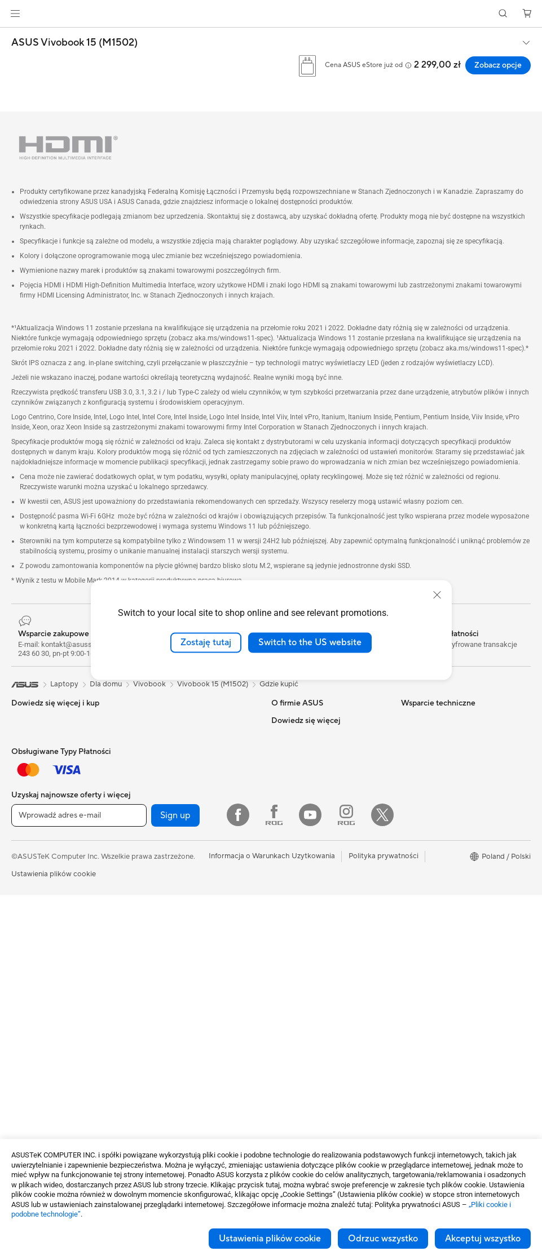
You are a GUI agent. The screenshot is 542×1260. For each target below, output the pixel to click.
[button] (15, 13)
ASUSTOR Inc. (295, 804)
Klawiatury (156, 941)
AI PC (410, 771)
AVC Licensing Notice (437, 889)
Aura (409, 940)
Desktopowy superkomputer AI (191, 906)
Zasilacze (154, 720)
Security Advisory (301, 940)
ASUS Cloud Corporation (313, 821)
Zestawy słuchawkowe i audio (188, 974)
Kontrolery (157, 1085)
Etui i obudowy (163, 1008)
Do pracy (26, 805)
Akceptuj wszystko (483, 1238)
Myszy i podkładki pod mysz (186, 957)
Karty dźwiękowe (167, 737)
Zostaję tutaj (205, 642)
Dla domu (27, 788)
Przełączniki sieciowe (174, 889)
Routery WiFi (161, 839)
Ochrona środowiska (436, 737)
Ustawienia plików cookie (270, 1238)
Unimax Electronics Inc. (310, 838)
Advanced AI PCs (430, 788)
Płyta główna (33, 1035)
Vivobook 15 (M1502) (212, 684)
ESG (408, 720)
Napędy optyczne (168, 753)
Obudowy (28, 1069)
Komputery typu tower (49, 941)
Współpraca (291, 889)
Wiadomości (292, 753)
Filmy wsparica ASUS (306, 957)
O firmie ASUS (295, 720)
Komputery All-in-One (48, 924)
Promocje (417, 839)
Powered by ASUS (431, 855)
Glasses (24, 1001)
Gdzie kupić (278, 684)
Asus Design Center (433, 805)
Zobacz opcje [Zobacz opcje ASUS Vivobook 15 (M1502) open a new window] (498, 65)
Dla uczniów (31, 839)
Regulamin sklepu (300, 855)
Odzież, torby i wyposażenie (185, 991)
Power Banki (159, 1068)
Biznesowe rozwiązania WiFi (185, 872)
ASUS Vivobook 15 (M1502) (74, 43)
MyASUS (286, 923)
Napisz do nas (294, 906)
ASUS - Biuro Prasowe (308, 770)
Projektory (29, 907)
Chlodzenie (30, 1086)
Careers (284, 737)
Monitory (26, 890)
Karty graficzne (36, 1052)
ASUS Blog (419, 906)
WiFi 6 (149, 822)
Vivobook (149, 684)
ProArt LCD (420, 872)
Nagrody (286, 787)
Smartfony (28, 737)
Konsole (24, 754)
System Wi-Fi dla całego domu (190, 855)
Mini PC (24, 984)
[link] (271, 14)
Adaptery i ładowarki (174, 1025)
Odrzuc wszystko (383, 1238)
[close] (437, 595)
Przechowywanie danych (180, 770)
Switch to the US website (310, 642)
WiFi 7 (149, 805)
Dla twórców (32, 822)
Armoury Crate (426, 923)
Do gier (23, 856)
